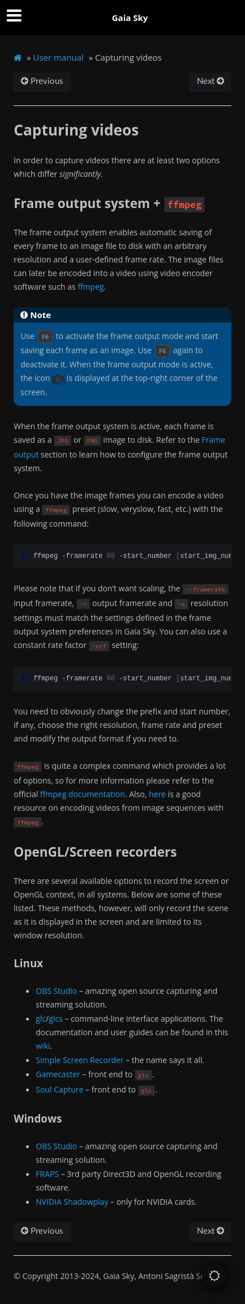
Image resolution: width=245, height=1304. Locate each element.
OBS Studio (56, 990)
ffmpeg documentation (82, 794)
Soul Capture (59, 1089)
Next (210, 81)
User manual (58, 57)
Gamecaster (58, 1074)
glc (41, 1018)
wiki (43, 1045)
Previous (42, 81)
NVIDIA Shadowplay (72, 1201)
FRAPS (47, 1173)
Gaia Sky (130, 17)
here (157, 794)
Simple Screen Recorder (79, 1060)
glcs (56, 1018)
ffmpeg (91, 286)
